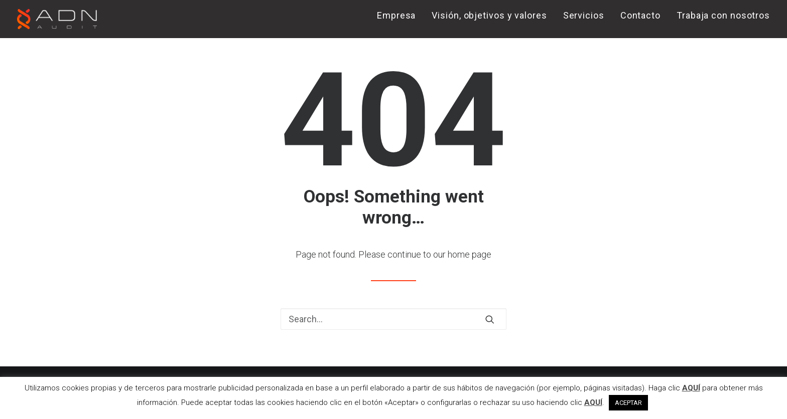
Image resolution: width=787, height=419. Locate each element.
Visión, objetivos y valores (489, 15)
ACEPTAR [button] (628, 402)
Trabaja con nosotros (723, 15)
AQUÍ (691, 387)
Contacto (640, 15)
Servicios (583, 15)
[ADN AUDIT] (57, 19)
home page (469, 254)
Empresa (396, 15)
